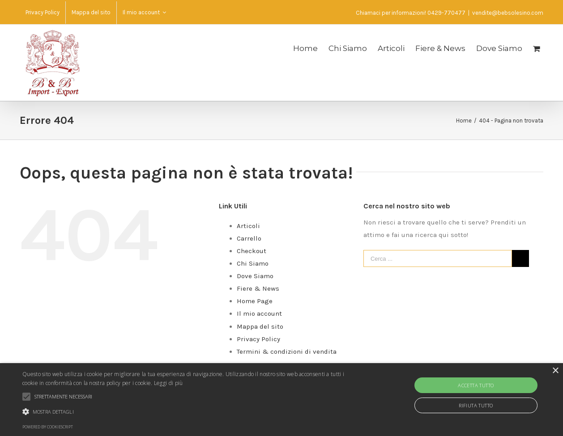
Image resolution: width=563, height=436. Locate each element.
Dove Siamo (255, 276)
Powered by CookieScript (47, 427)
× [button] (555, 371)
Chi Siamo (253, 263)
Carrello (249, 238)
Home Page (255, 301)
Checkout (251, 251)
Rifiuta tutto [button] (476, 405)
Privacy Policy (258, 339)
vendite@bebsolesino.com (507, 12)
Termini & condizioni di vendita (287, 351)
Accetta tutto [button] (476, 385)
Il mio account (259, 313)
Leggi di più (168, 383)
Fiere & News (258, 288)
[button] (190, 412)
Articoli (248, 226)
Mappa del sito (260, 326)
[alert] (281, 399)
